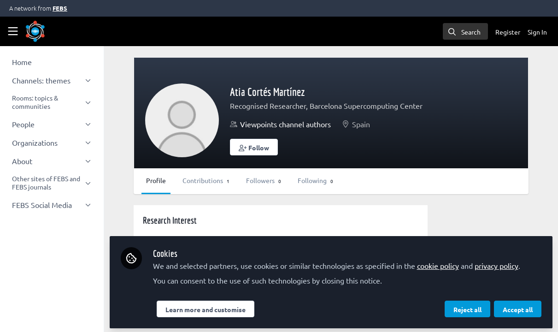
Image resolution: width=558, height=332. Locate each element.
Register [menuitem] (507, 32)
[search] (465, 31)
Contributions (219, 180)
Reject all (467, 307)
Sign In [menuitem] (537, 32)
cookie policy (451, 263)
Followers (277, 180)
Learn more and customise (219, 307)
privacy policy (510, 263)
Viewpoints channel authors (299, 124)
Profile (170, 180)
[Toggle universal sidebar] (13, 31)
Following (329, 180)
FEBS (60, 8)
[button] (268, 147)
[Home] (35, 31)
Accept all (518, 307)
